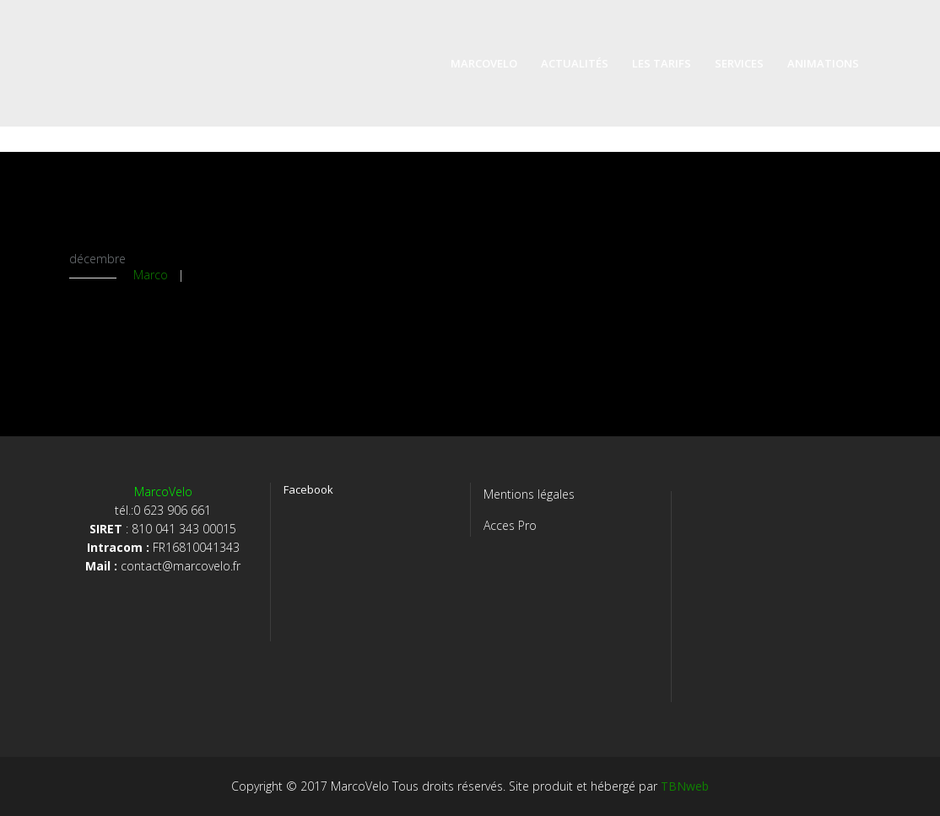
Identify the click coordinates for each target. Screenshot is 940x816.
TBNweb (685, 786)
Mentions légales (529, 494)
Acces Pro (510, 525)
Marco (150, 275)
